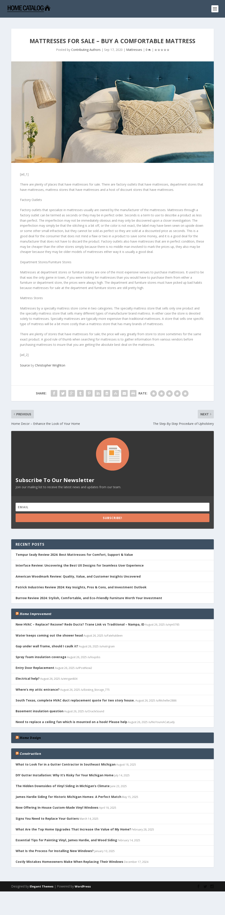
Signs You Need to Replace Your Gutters (47, 816)
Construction (30, 751)
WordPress (83, 884)
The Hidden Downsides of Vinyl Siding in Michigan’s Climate (63, 784)
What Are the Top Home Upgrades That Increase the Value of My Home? (73, 827)
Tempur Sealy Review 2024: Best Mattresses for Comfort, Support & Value (74, 552)
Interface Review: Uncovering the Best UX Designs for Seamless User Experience (80, 563)
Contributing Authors (86, 47)
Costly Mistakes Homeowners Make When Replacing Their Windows (69, 859)
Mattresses (134, 47)
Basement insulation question (40, 709)
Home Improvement (35, 612)
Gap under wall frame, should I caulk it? (47, 644)
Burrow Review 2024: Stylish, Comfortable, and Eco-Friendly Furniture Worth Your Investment (89, 596)
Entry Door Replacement (35, 665)
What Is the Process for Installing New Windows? (55, 849)
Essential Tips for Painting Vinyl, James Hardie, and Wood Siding (66, 838)
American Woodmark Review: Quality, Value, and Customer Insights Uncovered (78, 574)
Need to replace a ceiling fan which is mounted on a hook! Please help (71, 720)
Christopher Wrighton (50, 363)
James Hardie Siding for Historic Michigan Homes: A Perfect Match (68, 794)
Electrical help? (28, 676)
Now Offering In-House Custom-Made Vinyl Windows (57, 805)
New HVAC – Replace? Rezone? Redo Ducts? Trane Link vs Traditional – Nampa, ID (80, 622)
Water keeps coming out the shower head (49, 633)
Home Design (30, 736)
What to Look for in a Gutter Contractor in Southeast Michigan (66, 762)
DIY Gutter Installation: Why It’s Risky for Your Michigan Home (65, 773)
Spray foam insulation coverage (41, 655)
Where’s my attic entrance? (38, 687)
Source (25, 363)
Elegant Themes (41, 884)
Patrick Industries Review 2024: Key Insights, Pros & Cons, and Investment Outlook (81, 585)
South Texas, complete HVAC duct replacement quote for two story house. (75, 698)
